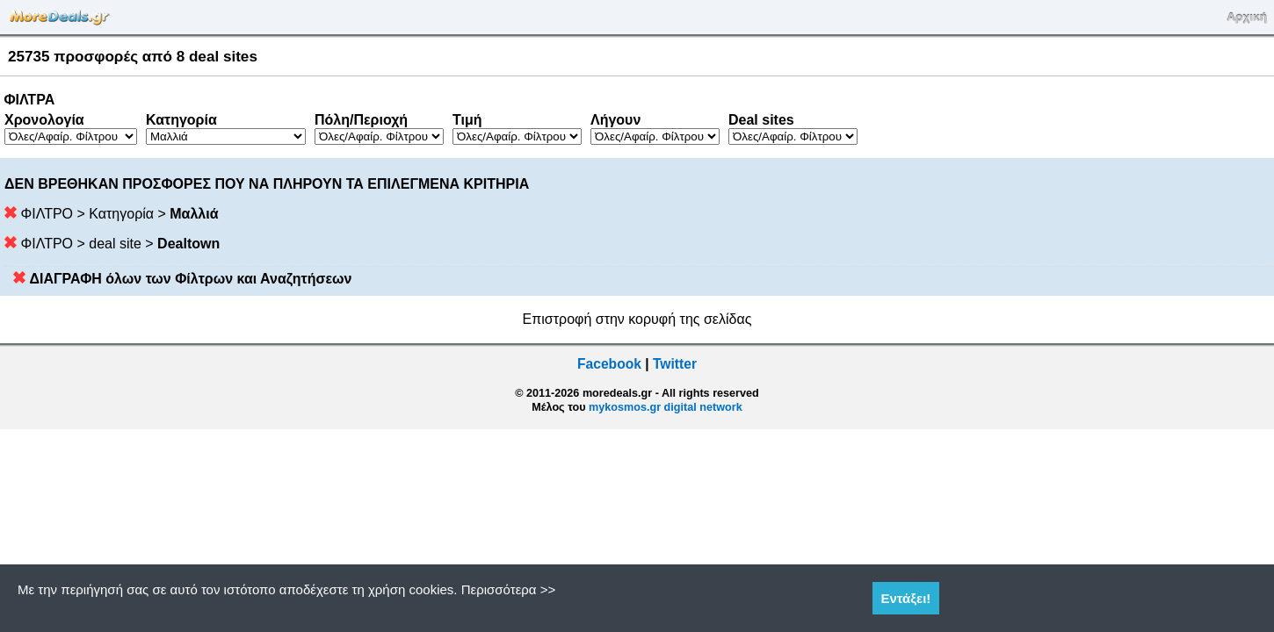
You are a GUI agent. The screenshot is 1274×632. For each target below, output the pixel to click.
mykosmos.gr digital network (665, 407)
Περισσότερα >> (508, 589)
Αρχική (1247, 17)
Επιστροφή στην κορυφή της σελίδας (637, 319)
